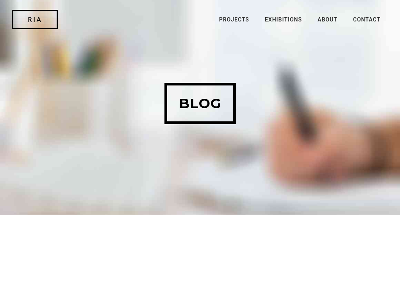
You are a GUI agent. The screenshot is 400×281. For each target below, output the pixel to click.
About (328, 19)
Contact (366, 19)
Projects (234, 19)
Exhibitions (283, 19)
